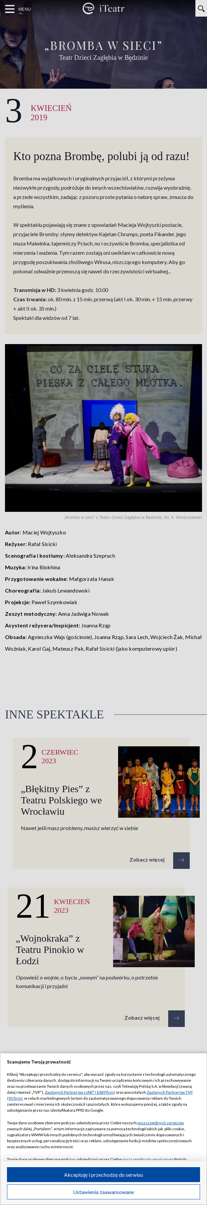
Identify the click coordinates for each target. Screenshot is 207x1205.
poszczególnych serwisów (160, 1122)
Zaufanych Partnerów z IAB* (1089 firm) (80, 1092)
